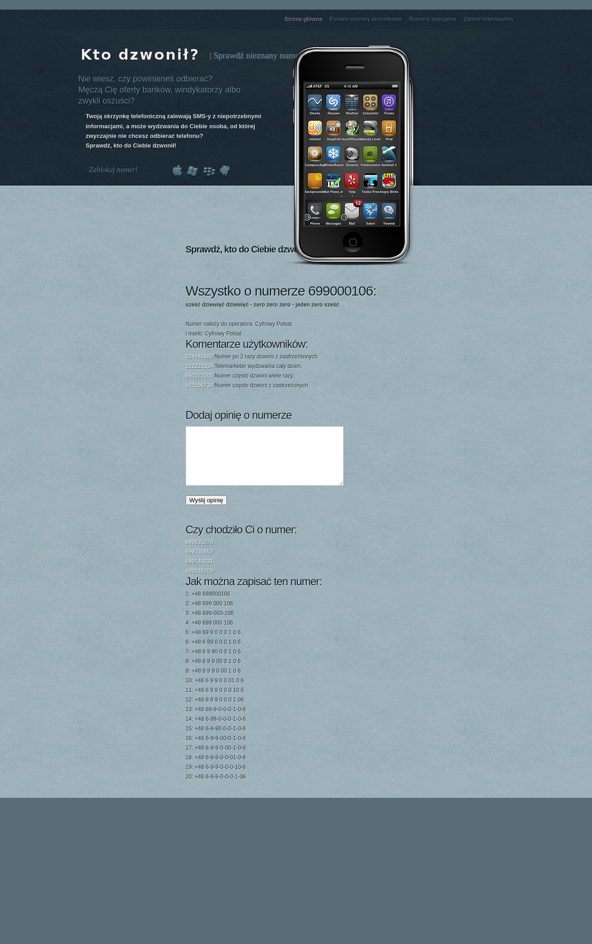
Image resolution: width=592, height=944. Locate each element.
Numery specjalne (433, 19)
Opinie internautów (489, 19)
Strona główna (304, 19)
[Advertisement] (354, 331)
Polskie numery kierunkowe (366, 19)
